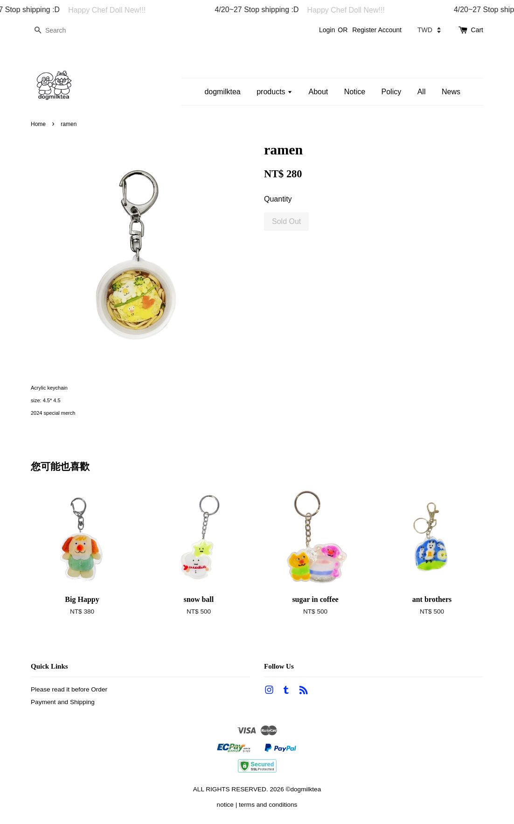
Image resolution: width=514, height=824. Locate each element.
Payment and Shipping (63, 701)
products (274, 92)
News (451, 92)
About (318, 92)
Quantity (278, 199)
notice (225, 804)
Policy (392, 92)
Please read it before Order (69, 689)
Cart (477, 30)
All (421, 92)
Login (327, 30)
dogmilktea (222, 92)
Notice (354, 92)
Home (38, 124)
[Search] (59, 30)
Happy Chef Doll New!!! (111, 10)
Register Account (377, 30)
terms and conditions (268, 804)
